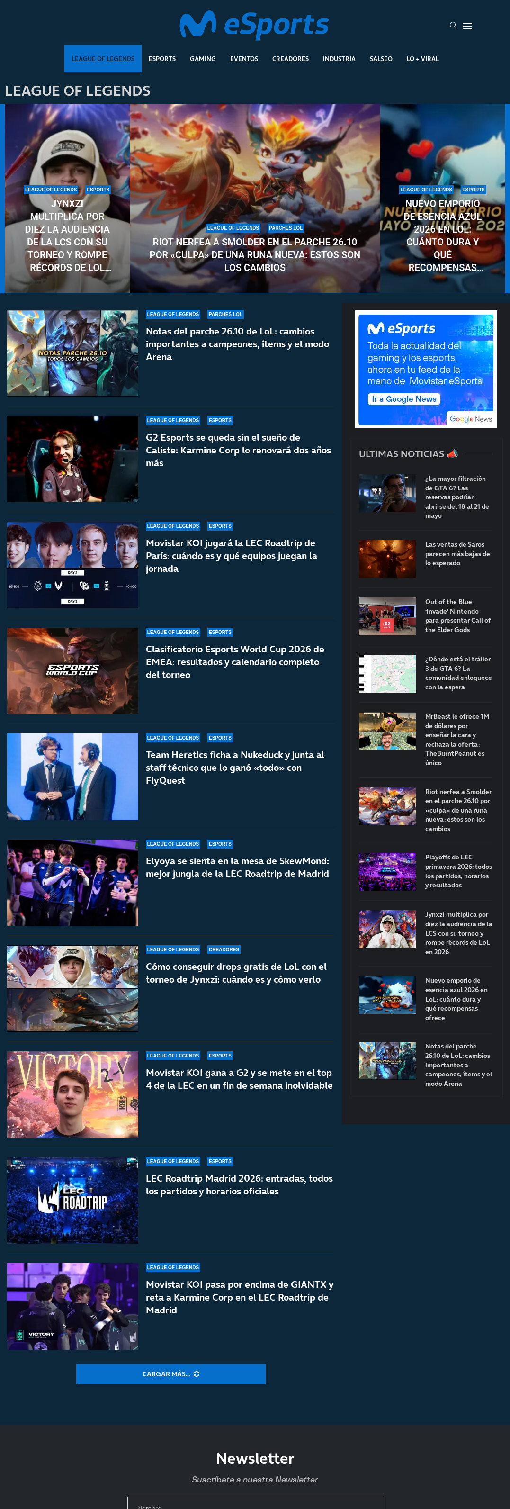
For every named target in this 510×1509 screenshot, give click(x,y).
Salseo (381, 58)
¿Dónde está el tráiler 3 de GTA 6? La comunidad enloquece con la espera (458, 673)
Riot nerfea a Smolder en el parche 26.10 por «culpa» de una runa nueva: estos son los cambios (255, 254)
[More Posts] (171, 1374)
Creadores (290, 58)
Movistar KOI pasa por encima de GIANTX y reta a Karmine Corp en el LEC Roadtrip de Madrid (239, 1313)
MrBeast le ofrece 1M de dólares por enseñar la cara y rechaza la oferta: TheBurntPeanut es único (457, 740)
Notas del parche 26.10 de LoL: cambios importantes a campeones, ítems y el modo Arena (237, 344)
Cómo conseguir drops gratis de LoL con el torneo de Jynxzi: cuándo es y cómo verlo (236, 978)
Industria (339, 58)
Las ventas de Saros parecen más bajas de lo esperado (457, 554)
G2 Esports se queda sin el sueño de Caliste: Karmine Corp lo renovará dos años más (238, 450)
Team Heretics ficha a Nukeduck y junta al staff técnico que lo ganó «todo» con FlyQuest (235, 767)
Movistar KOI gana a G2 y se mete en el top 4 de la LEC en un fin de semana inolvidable (239, 1096)
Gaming (203, 58)
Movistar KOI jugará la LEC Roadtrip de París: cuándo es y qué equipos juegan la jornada (231, 555)
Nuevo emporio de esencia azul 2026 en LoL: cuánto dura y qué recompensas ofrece (442, 236)
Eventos (244, 58)
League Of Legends (103, 58)
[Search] (453, 26)
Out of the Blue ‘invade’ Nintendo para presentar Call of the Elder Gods (458, 615)
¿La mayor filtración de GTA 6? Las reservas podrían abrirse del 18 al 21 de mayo (457, 497)
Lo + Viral (423, 58)
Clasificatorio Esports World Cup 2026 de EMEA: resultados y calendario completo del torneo (235, 661)
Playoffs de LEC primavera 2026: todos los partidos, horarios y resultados (458, 871)
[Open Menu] (467, 26)
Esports (162, 58)
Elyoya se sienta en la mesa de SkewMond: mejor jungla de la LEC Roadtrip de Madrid (237, 867)
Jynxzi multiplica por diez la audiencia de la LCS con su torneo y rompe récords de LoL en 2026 (67, 236)
